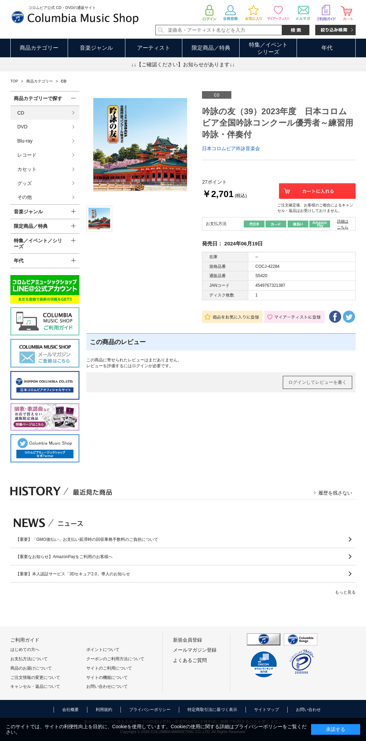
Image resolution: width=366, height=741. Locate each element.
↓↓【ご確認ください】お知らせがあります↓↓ (183, 64)
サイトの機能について (107, 677)
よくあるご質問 (190, 660)
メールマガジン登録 (194, 650)
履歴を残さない (335, 493)
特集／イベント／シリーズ (38, 243)
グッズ (24, 183)
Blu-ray (24, 141)
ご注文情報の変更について (35, 677)
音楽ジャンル (96, 48)
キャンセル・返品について (35, 686)
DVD (22, 126)
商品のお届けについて (31, 668)
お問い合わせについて (107, 686)
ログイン (140, 365)
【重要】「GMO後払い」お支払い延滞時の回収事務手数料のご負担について (87, 539)
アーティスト (153, 48)
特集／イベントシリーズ (268, 48)
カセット (27, 169)
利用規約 (104, 709)
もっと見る (345, 592)
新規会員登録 (187, 640)
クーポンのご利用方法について (115, 658)
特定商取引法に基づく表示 (212, 709)
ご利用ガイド (24, 640)
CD (20, 113)
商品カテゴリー (39, 48)
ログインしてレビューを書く (317, 382)
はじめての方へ (24, 649)
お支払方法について (29, 658)
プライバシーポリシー (150, 709)
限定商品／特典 (211, 48)
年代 (327, 48)
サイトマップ (266, 709)
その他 (24, 197)
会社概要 (70, 709)
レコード (27, 155)
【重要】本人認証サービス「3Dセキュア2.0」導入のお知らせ (73, 574)
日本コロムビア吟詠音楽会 (231, 148)
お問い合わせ (308, 709)
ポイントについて (102, 649)
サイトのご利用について (109, 668)
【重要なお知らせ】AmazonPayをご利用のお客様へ (64, 556)
